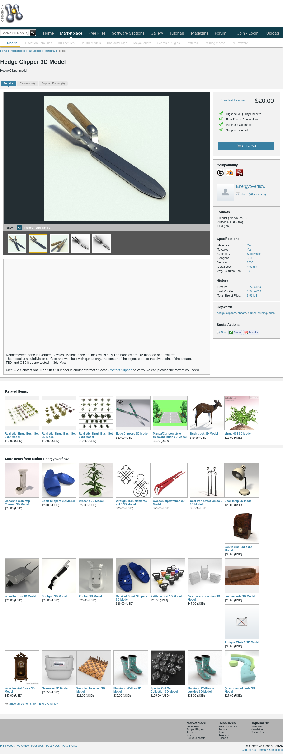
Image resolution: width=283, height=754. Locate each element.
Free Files (96, 33)
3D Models (10, 43)
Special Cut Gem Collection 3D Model (164, 690)
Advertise (256, 726)
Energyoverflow (250, 186)
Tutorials (177, 33)
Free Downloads (228, 726)
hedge (221, 313)
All (19, 227)
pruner (252, 313)
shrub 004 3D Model (238, 433)
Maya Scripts (142, 43)
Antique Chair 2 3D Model (242, 642)
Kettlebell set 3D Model (166, 596)
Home (48, 33)
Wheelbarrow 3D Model (20, 596)
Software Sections (128, 33)
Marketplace (71, 33)
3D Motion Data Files (38, 43)
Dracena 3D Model (91, 501)
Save (224, 332)
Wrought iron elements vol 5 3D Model (131, 502)
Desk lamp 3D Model (238, 501)
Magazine (200, 33)
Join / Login (248, 33)
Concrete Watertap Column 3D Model (17, 502)
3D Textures (66, 43)
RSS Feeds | (8, 745)
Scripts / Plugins (168, 43)
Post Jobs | (38, 745)
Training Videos (214, 43)
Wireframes (43, 227)
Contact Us (257, 732)
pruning (262, 313)
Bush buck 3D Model (204, 433)
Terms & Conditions (270, 750)
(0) (27, 83)
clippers (231, 313)
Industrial (50, 50)
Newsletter (257, 729)
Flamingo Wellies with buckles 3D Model (202, 690)
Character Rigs (117, 43)
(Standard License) (233, 100)
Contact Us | (250, 750)
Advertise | (24, 745)
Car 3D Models (91, 43)
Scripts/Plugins (195, 729)
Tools (62, 50)
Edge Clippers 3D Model (132, 433)
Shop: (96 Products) (251, 194)
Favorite (253, 332)
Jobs (221, 732)
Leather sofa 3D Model (240, 596)
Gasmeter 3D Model (55, 688)
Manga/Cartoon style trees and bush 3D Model (170, 435)
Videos (190, 735)
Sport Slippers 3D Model (58, 501)
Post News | (54, 745)
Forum (220, 33)
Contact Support (120, 370)
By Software (239, 43)
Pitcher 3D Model (90, 596)
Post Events (69, 745)
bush (272, 313)
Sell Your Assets (196, 737)
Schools (223, 737)
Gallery (157, 33)
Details (8, 83)
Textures (192, 43)
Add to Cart (246, 146)
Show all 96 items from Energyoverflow (33, 703)
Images (28, 227)
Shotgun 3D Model (54, 596)
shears (242, 313)
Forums (223, 729)
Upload (272, 33)
